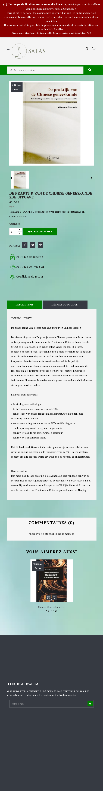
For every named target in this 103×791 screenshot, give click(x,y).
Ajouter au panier (39, 231)
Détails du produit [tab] (65, 304)
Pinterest (40, 245)
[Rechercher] (51, 70)
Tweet (32, 245)
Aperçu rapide (54, 597)
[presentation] (36, 717)
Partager (24, 245)
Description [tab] (24, 304)
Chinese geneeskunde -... (51, 607)
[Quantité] (13, 231)
